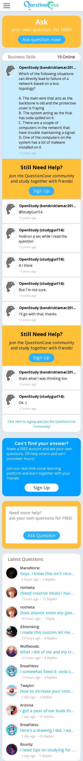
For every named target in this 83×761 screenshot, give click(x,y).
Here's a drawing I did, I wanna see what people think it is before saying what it (47, 730)
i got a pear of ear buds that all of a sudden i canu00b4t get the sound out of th (47, 710)
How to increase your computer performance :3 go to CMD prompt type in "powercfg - (47, 691)
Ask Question (42, 535)
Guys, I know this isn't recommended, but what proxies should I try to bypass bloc (47, 573)
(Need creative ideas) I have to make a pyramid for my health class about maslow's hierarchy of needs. (47, 593)
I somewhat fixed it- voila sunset (47, 671)
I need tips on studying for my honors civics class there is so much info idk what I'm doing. (47, 750)
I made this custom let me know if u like (47, 632)
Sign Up (41, 191)
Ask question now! (41, 40)
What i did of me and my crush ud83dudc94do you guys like (47, 652)
